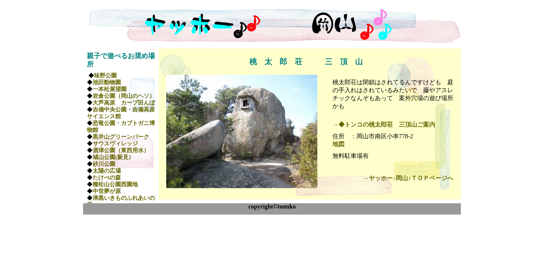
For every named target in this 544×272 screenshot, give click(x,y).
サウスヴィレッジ (115, 144)
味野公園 (105, 76)
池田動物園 (107, 82)
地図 (338, 144)
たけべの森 (107, 178)
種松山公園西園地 (115, 184)
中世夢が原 (107, 191)
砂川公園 (104, 164)
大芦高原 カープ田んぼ (124, 103)
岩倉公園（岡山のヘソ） (124, 96)
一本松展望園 (110, 89)
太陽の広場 (107, 171)
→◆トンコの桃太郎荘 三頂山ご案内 (383, 124)
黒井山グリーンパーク (121, 137)
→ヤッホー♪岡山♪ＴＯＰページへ (408, 178)
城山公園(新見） (113, 157)
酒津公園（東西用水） (121, 150)
